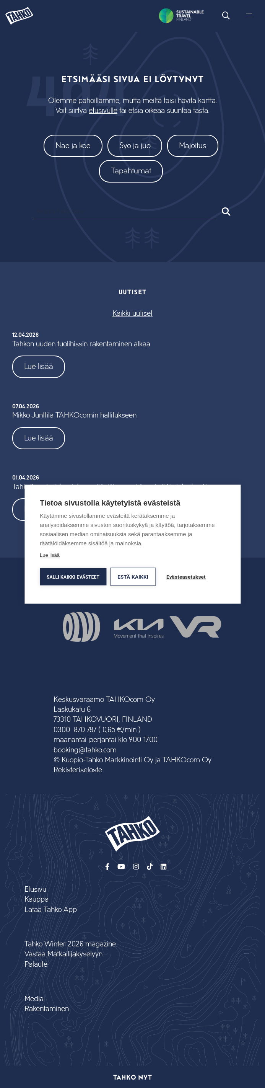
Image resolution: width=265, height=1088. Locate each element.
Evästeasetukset (186, 576)
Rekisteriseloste (78, 770)
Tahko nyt (132, 1076)
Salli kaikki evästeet (73, 576)
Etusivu (35, 889)
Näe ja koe (73, 145)
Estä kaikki (132, 576)
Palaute (35, 964)
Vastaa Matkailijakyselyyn (63, 954)
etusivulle (103, 111)
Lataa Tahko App (50, 910)
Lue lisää (38, 366)
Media (34, 999)
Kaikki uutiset (132, 313)
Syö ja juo (135, 145)
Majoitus (192, 145)
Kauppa (36, 899)
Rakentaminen (46, 1009)
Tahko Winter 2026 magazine (70, 944)
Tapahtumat (131, 171)
